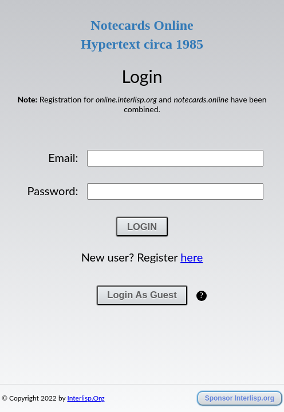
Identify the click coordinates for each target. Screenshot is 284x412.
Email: (63, 200)
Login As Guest (141, 337)
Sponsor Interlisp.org (239, 398)
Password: (52, 233)
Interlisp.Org (85, 398)
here (191, 300)
